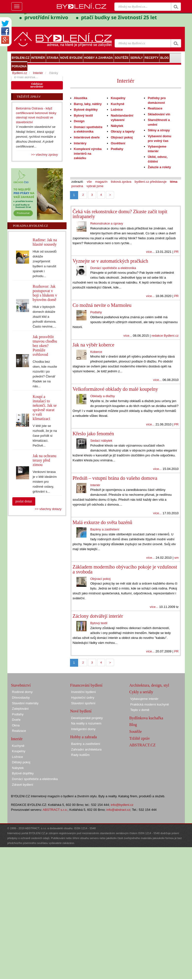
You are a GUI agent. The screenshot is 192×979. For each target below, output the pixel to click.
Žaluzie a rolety (159, 167)
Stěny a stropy (159, 130)
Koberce (96, 352)
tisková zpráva (121, 181)
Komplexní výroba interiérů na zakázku (88, 153)
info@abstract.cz (118, 810)
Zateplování (20, 708)
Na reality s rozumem (86, 723)
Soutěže (135, 731)
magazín (101, 181)
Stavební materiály (25, 703)
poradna (77, 186)
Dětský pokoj (21, 762)
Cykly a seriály (141, 692)
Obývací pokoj (122, 137)
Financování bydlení (86, 685)
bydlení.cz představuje (150, 181)
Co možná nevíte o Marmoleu (102, 305)
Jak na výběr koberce (93, 344)
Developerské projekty (87, 718)
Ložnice (116, 109)
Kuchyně (117, 104)
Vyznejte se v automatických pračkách (110, 261)
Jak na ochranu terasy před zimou (44, 460)
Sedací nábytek (101, 440)
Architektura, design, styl (149, 685)
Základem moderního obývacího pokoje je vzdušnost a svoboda (125, 569)
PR (176, 252)
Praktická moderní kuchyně (149, 704)
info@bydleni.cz (122, 805)
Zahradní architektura (86, 749)
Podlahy (117, 149)
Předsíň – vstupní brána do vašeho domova (115, 478)
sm (176, 557)
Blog (133, 725)
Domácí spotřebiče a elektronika (113, 268)
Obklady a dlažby (102, 396)
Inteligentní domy (83, 729)
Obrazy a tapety (123, 131)
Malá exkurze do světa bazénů (102, 522)
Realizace (155, 108)
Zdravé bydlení (22, 784)
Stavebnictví (21, 685)
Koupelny (118, 98)
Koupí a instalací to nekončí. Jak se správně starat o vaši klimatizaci (44, 407)
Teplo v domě (139, 710)
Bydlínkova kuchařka (146, 718)
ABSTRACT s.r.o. (55, 810)
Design (79, 121)
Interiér (125, 80)
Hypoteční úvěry (82, 697)
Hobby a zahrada (83, 737)
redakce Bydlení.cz (165, 335)
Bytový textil (83, 115)
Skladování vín (159, 114)
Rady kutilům (80, 755)
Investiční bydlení (83, 692)
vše (89, 181)
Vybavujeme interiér (144, 699)
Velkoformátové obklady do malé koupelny (115, 389)
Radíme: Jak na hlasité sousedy (45, 242)
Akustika (80, 98)
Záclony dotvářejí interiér (98, 616)
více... (150, 252)
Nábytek (117, 126)
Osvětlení (118, 143)
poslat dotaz (24, 501)
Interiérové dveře (87, 137)
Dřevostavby (21, 697)
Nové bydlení (81, 711)
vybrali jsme (95, 186)
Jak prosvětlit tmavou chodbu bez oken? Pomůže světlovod (45, 346)
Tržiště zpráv (139, 738)
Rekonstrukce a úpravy (106, 223)
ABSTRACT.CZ (142, 745)
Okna (16, 725)
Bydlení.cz (19, 73)
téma (173, 181)
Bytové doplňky (86, 109)
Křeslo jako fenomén (93, 433)
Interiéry (80, 143)
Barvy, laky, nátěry (88, 104)
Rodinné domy (22, 692)
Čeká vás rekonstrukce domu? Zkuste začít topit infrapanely (120, 214)
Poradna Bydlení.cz (30, 225)
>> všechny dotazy (48, 509)
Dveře (16, 720)
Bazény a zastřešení (104, 529)
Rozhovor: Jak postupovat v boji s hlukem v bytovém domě (45, 293)
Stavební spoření (83, 703)
